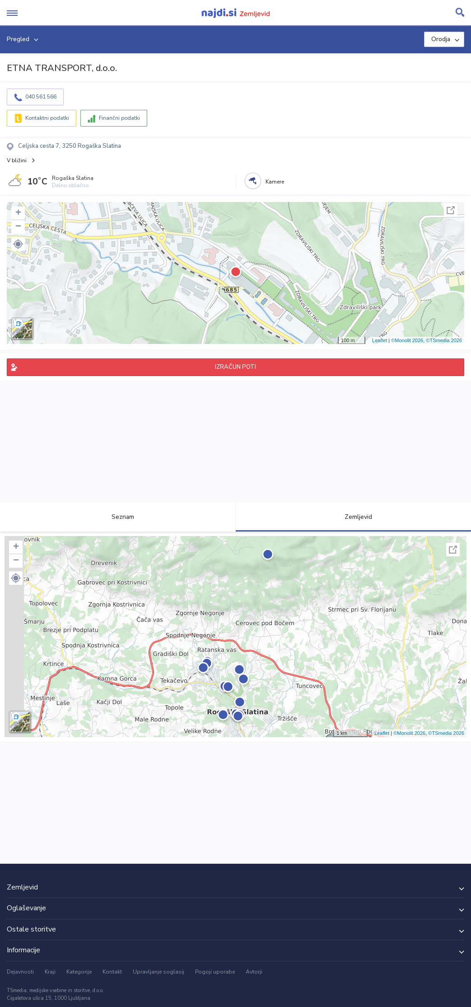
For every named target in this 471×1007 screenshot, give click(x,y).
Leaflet (379, 340)
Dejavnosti (20, 971)
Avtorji (254, 971)
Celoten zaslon (450, 210)
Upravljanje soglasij (158, 971)
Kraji (50, 971)
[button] (18, 244)
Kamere (275, 181)
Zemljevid (353, 517)
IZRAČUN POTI (235, 367)
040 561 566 (40, 96)
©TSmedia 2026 (444, 340)
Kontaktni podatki (47, 118)
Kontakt (112, 971)
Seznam (117, 517)
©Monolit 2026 (407, 340)
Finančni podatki (119, 118)
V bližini (17, 160)
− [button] (18, 227)
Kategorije (79, 971)
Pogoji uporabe (215, 971)
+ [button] (18, 213)
